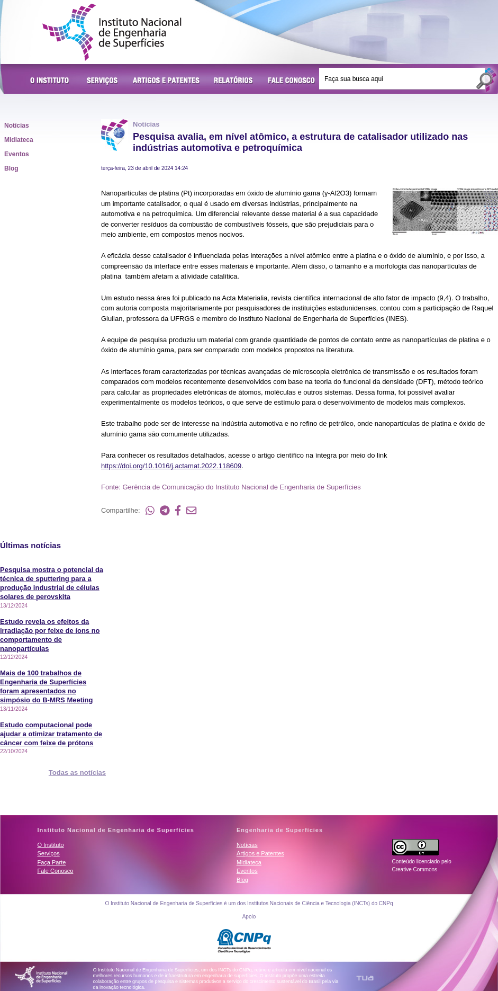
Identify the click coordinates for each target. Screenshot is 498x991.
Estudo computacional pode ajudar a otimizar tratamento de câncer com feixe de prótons (51, 734)
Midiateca (18, 140)
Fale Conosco (291, 81)
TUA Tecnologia (365, 978)
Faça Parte (52, 862)
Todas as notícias (77, 772)
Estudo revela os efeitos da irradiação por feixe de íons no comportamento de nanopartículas (50, 635)
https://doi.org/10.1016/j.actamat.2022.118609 (171, 466)
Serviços (103, 81)
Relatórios (233, 81)
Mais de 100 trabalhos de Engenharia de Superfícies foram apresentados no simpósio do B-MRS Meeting (46, 686)
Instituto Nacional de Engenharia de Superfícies (112, 32)
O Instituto (51, 81)
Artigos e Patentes (166, 81)
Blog (11, 168)
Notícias (16, 125)
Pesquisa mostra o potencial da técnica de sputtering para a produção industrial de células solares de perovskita (51, 583)
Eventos (16, 154)
